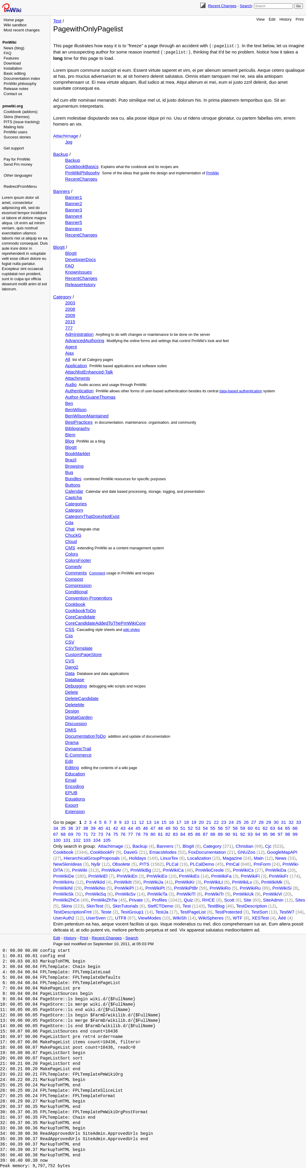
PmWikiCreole (209, 869)
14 (156, 821)
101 (67, 839)
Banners (61, 190)
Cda (69, 521)
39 (93, 827)
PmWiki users (15, 132)
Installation (13, 68)
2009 (70, 314)
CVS (69, 660)
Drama (72, 741)
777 (69, 327)
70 (78, 833)
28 (261, 821)
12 (141, 821)
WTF (237, 917)
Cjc (268, 845)
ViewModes (149, 917)
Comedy (73, 565)
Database (74, 678)
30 (276, 821)
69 (70, 833)
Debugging (76, 685)
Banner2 (73, 202)
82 (167, 833)
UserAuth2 (63, 917)
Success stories (17, 137)
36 (70, 827)
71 (85, 833)
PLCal (172, 863)
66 (295, 827)
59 (242, 827)
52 (190, 827)
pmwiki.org (12, 106)
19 (193, 821)
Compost (74, 578)
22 (216, 821)
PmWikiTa (157, 893)
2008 (70, 308)
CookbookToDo (80, 609)
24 (231, 821)
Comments (76, 572)
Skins (66, 905)
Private (136, 899)
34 (55, 827)
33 (298, 821)
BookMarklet (77, 452)
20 (201, 821)
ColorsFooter (78, 559)
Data (70, 672)
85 (190, 833)
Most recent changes (22, 30)
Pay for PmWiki (17, 159)
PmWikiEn (127, 875)
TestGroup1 (132, 911)
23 (223, 821)
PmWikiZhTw (104, 899)
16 (171, 821)
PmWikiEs (189, 875)
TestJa (161, 911)
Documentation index (22, 78)
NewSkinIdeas (67, 863)
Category (62, 296)
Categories (76, 503)
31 (283, 821)
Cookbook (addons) (20, 111)
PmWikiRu (250, 887)
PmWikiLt (213, 881)
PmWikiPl (124, 887)
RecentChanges (81, 178)
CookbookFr (102, 851)
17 (178, 821)
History (285, 19)
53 (198, 827)
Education (75, 773)
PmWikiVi (272, 893)
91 (235, 833)
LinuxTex (169, 857)
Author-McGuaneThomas (90, 396)
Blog (69, 440)
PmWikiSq (95, 893)
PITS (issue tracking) (22, 122)
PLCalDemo (202, 863)
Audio (70, 383)
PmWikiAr (111, 869)
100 (57, 839)
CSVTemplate (79, 647)
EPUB (71, 792)
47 (152, 827)
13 (149, 821)
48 (160, 827)
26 (246, 821)
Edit (272, 19)
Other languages (18, 175)
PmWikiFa (221, 875)
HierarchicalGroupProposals (92, 857)
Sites (300, 899)
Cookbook (75, 603)
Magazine (232, 857)
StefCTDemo (160, 905)
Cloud (71, 540)
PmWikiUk (243, 893)
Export (71, 804)
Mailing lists (14, 127)
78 (137, 833)
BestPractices (79, 421)
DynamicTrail (78, 748)
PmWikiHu (63, 881)
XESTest (260, 917)
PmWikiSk (63, 893)
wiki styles (131, 629)
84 (183, 833)
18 (186, 821)
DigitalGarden (79, 716)
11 (134, 821)
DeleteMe (74, 704)
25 (238, 821)
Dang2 (71, 666)
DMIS (70, 729)
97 (280, 833)
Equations (75, 798)
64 (280, 827)
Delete (71, 691)
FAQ (7, 53)
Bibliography (77, 427)
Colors (71, 553)
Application (76, 365)
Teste (106, 911)
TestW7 (286, 911)
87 (205, 833)
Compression (78, 584)
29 (268, 821)
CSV (69, 641)
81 (160, 833)
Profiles (159, 899)
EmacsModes (163, 851)
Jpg (68, 141)
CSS (69, 628)
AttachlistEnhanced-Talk (89, 371)
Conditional (76, 591)
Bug (69, 471)
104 (97, 839)
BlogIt (59, 246)
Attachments (77, 377)
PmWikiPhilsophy (82, 172)
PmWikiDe (63, 875)
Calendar (74, 490)
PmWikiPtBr (186, 887)
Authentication (79, 390)
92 (242, 833)
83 (175, 833)
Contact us (13, 94)
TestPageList (193, 911)
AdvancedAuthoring (84, 339)
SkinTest (94, 905)
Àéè (282, 917)
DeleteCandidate (82, 697)
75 (115, 833)
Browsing (74, 465)
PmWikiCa (173, 869)
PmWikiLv (242, 881)
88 (212, 833)
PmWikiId (95, 881)
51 (183, 827)
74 (108, 833)
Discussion (76, 722)
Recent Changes (222, 6)
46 (145, 827)
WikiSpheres (211, 917)
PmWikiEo (157, 875)
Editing (72, 766)
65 (287, 827)
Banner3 (73, 209)
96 (272, 833)
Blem (70, 434)
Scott (229, 899)
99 (295, 833)
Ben (69, 402)
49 (167, 827)
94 (257, 833)
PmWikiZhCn (66, 899)
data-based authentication (240, 390)
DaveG (131, 851)
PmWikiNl (63, 887)
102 (77, 839)
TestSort (259, 911)
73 (100, 833)
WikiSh (180, 917)
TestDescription (251, 905)
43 (123, 827)
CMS (70, 547)
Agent (71, 346)
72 (93, 833)
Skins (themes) (17, 117)
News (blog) (14, 48)
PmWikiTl (186, 893)
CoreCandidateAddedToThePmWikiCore (105, 622)
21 (208, 821)
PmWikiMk (271, 881)
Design (72, 710)
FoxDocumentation (207, 851)
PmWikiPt (155, 887)
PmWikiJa (153, 881)
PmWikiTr (214, 893)
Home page (14, 20)
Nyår (96, 863)
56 (220, 827)
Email (70, 779)
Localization (199, 857)
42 (115, 827)
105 (107, 839)
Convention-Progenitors (88, 597)
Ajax (69, 352)
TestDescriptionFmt (72, 911)
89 (220, 833)
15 (163, 821)
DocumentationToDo (85, 735)
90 (227, 833)
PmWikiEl (98, 875)
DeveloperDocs (80, 258)
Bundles (73, 478)
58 (235, 827)
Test (57, 20)
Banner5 (73, 221)
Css (69, 635)
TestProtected (228, 911)
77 (130, 833)
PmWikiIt (122, 881)
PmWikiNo (94, 887)
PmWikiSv (125, 893)
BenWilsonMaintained (86, 415)
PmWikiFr (278, 875)
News (281, 857)
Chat (70, 528)
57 (227, 827)
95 (265, 833)
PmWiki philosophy (20, 83)
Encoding (74, 785)
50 (175, 827)
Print (300, 19)
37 (78, 827)
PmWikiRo (220, 887)
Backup (60, 153)
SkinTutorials (125, 905)
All (67, 358)
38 (85, 827)
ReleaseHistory (80, 283)
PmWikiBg (140, 869)
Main (259, 857)
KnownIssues (78, 271)
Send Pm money (18, 164)
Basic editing (15, 73)
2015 (70, 321)
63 (272, 827)
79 (145, 833)
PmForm (262, 863)
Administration (79, 333)
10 (126, 821)
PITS (144, 863)
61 (257, 827)
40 (100, 827)
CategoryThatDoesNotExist (92, 515)
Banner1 (73, 196)
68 (63, 833)
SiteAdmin (273, 899)
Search (246, 6)
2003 (70, 302)
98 (287, 833)
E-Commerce (78, 754)
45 (137, 827)
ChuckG (73, 534)
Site (247, 899)
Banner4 (73, 215)
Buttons (72, 484)
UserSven (96, 917)
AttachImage (65, 135)
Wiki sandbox (15, 25)
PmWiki (9, 42)
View (260, 19)
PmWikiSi (282, 887)
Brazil (70, 459)
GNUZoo (246, 851)
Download (12, 63)
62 (265, 827)
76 (123, 833)
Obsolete (121, 863)
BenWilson (76, 408)
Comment (97, 573)
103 (87, 839)
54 (205, 827)
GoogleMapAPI (282, 851)
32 (291, 821)
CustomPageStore (83, 653)
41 (108, 827)
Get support (14, 148)
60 (250, 827)
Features (11, 58)
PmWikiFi (250, 875)
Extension (75, 810)
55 (212, 827)
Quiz (188, 899)
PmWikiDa (275, 869)
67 (55, 833)
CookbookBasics (82, 165)
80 (152, 833)
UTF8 (120, 917)
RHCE (208, 899)
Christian (244, 845)
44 (130, 827)
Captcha (73, 496)
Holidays (137, 857)
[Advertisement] (26, 220)
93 (250, 833)
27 (253, 821)
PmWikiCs (243, 869)
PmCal (232, 863)
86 (198, 833)
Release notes (16, 88)
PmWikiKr (185, 881)
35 (63, 827)
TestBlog (216, 905)
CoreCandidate (80, 616)
